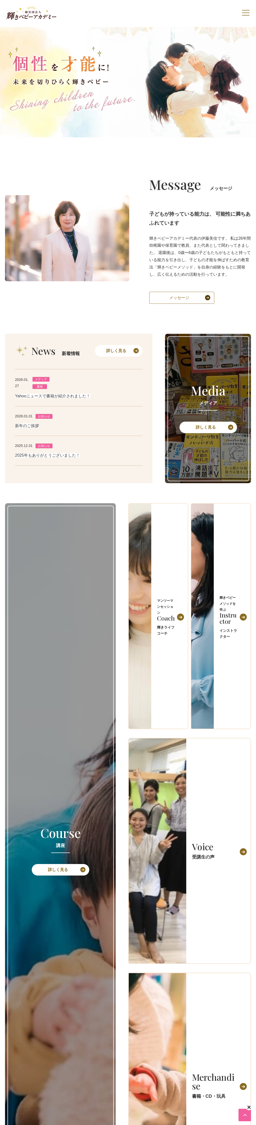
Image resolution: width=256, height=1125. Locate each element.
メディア (41, 379)
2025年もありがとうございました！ (47, 455)
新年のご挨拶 (27, 426)
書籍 (40, 386)
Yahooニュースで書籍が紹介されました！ (52, 396)
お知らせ (44, 416)
